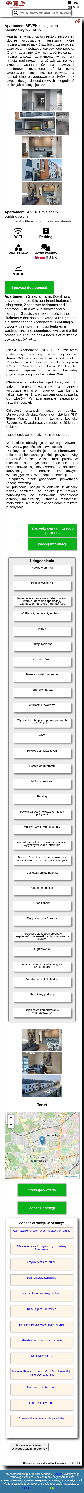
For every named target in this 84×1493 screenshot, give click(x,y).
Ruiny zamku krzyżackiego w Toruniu (41, 1293)
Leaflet (52, 1176)
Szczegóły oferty (42, 1190)
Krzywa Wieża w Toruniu (41, 1262)
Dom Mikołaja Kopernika (41, 1277)
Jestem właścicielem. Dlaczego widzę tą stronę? (29, 1447)
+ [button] (10, 1118)
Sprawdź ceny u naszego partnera (52, 531)
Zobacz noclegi (42, 1208)
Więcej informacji (52, 544)
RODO (25, 1488)
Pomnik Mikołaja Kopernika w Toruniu (41, 1324)
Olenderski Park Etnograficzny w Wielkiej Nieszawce (41, 1248)
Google (58, 1474)
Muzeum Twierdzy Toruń (41, 1387)
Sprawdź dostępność (29, 288)
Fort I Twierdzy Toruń (41, 1402)
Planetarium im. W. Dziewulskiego (41, 1340)
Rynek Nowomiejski (41, 1355)
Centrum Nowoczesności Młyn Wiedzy (41, 1418)
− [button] (10, 1124)
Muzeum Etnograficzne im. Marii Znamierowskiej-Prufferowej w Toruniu (41, 1373)
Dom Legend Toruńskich (41, 1309)
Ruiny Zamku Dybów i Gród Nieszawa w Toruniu (41, 1230)
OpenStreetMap (69, 1176)
